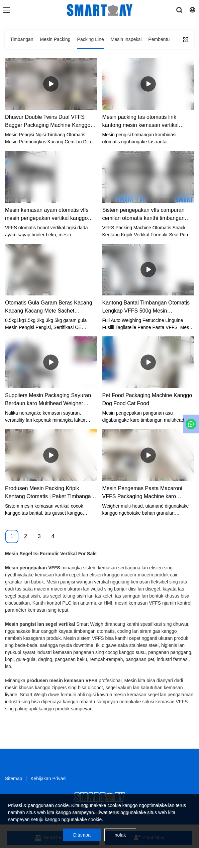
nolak (120, 835)
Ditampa (82, 835)
